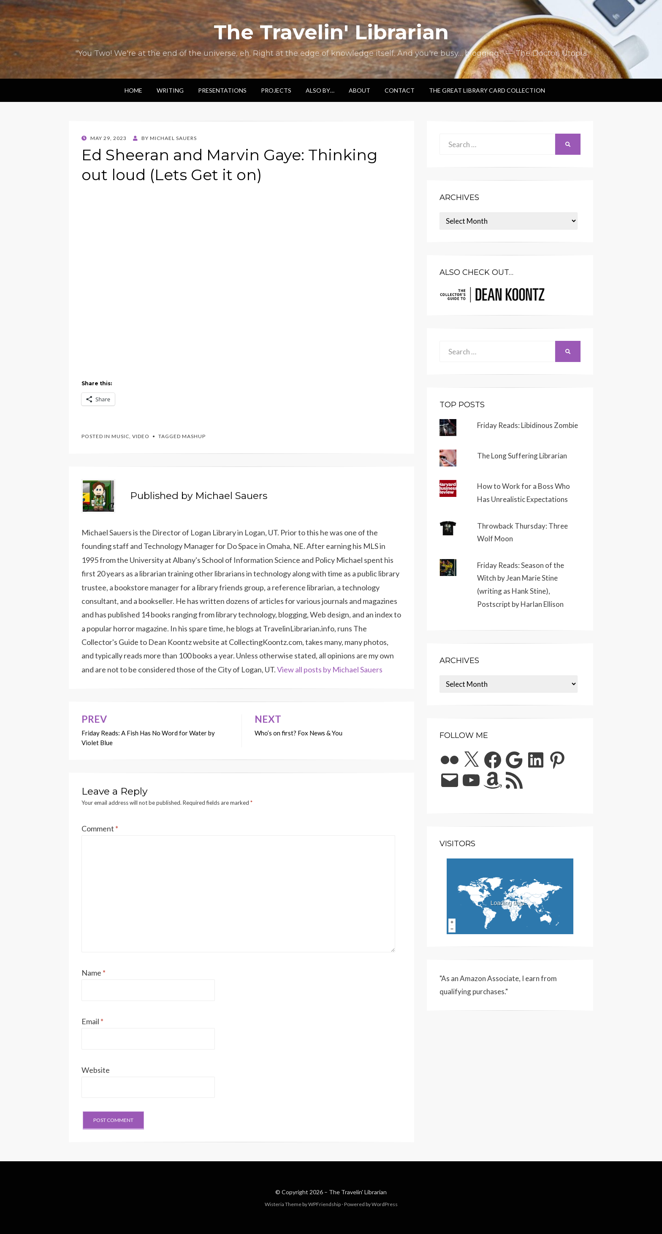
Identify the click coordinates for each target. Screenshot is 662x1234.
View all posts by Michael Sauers (330, 669)
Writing (170, 90)
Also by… (320, 90)
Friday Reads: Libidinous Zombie (527, 425)
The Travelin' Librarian (331, 32)
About (359, 90)
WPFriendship (324, 1204)
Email (92, 1021)
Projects (276, 90)
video (140, 436)
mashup (194, 436)
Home (133, 90)
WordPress (385, 1204)
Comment (99, 828)
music (120, 436)
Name (93, 972)
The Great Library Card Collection (487, 90)
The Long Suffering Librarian (522, 455)
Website (95, 1070)
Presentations (222, 90)
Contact (400, 90)
